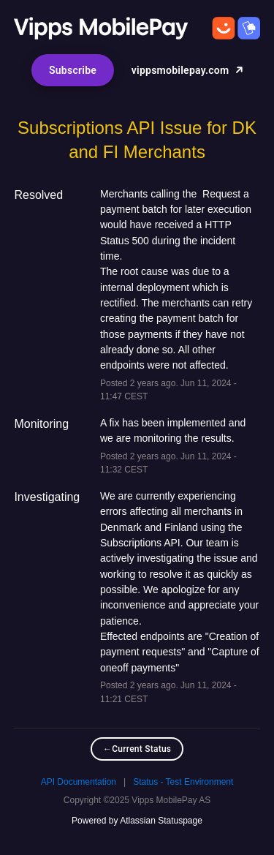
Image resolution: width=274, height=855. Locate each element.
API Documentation (78, 782)
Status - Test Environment (183, 782)
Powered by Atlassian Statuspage (137, 821)
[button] (72, 70)
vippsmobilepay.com (187, 70)
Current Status (137, 749)
